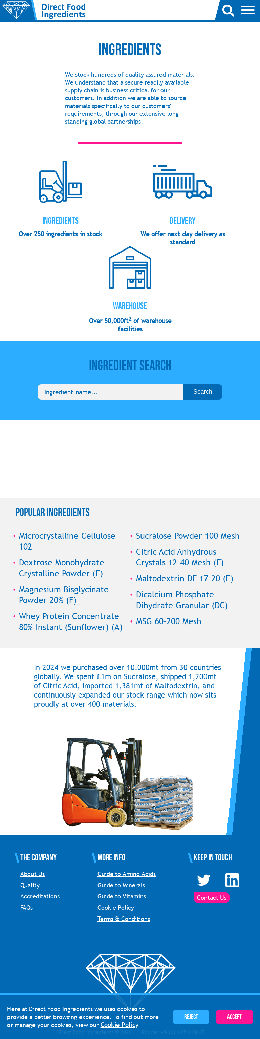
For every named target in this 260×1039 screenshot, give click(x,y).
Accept (234, 1017)
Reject (191, 1017)
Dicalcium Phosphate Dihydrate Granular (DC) (182, 600)
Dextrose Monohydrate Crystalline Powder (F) (61, 568)
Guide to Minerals (121, 885)
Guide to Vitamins (122, 896)
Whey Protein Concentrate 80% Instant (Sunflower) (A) (71, 621)
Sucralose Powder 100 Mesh (188, 535)
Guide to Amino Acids (127, 874)
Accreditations (40, 896)
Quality (30, 885)
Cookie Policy (116, 907)
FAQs (26, 907)
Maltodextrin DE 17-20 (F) (184, 578)
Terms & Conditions (124, 919)
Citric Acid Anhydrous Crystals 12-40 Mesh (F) (180, 557)
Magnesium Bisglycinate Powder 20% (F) (64, 595)
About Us (32, 874)
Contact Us (211, 898)
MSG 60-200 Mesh (168, 621)
